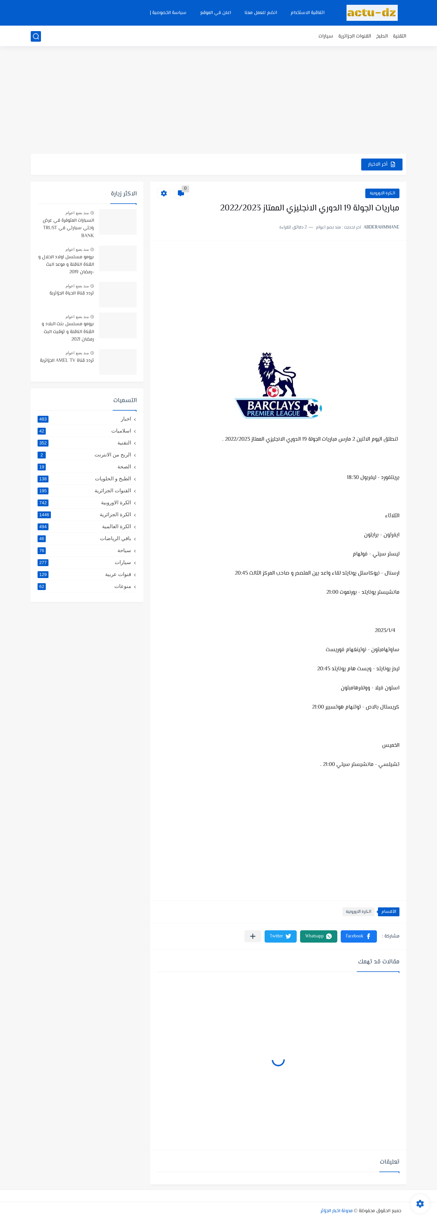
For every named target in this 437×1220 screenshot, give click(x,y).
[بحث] (36, 36)
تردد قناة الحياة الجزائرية (72, 293)
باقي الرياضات (84, 538)
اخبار (84, 419)
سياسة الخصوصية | (168, 13)
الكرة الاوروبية (382, 193)
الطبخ (382, 36)
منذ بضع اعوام (77, 212)
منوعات (84, 586)
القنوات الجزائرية (354, 36)
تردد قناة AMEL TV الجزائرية (67, 361)
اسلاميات (84, 431)
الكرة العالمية (84, 526)
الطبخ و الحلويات (84, 479)
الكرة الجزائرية (84, 514)
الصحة (84, 467)
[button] (359, 936)
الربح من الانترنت (84, 455)
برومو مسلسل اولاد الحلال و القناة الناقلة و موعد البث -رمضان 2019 (66, 264)
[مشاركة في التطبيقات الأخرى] (252, 936)
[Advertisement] (218, 101)
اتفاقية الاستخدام (307, 13)
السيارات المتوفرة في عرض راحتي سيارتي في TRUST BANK (68, 228)
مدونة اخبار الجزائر (337, 1211)
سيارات (326, 36)
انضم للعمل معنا (260, 13)
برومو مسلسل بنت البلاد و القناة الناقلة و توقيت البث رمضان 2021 (68, 331)
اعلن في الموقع (215, 13)
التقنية (399, 36)
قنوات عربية (84, 574)
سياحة (84, 550)
